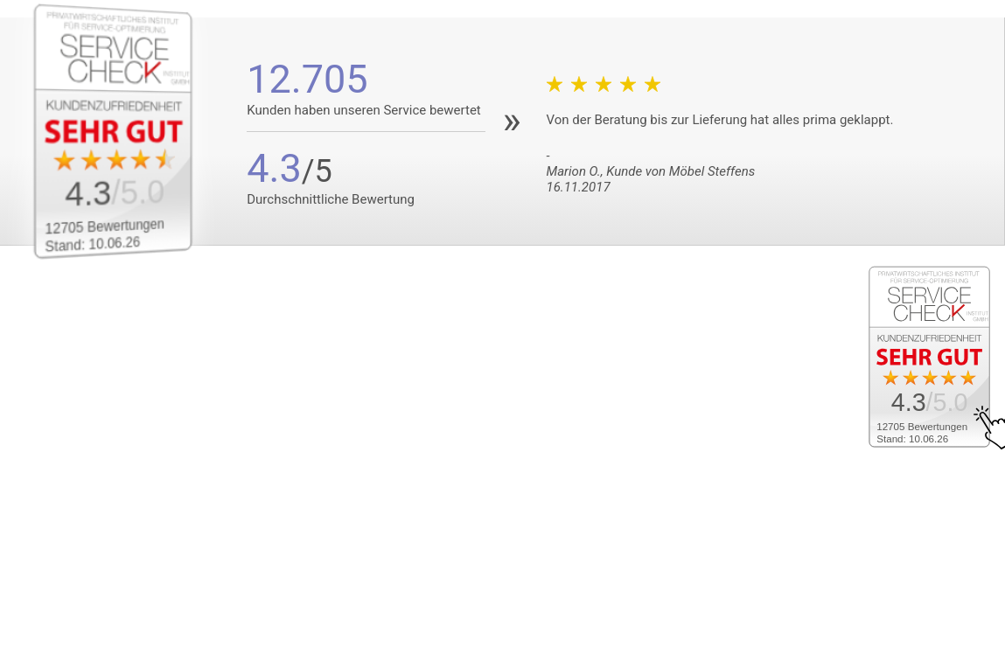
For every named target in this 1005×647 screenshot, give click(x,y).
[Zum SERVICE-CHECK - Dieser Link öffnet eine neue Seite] (128, 131)
